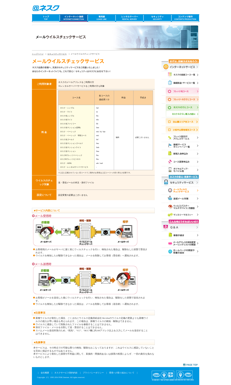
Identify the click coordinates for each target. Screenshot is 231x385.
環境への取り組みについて (121, 372)
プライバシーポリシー (93, 372)
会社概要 (45, 372)
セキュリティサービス (57, 54)
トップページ (37, 54)
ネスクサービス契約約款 (66, 372)
